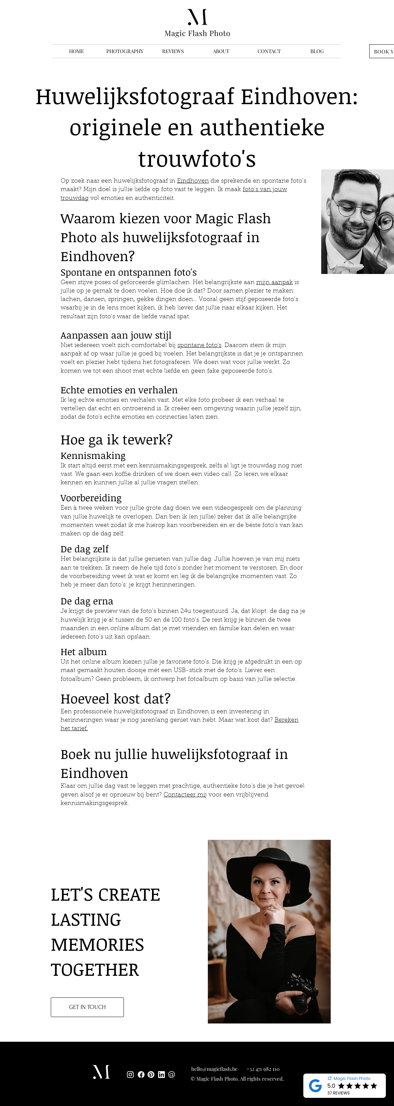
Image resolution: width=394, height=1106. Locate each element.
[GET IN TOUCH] (87, 1007)
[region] (272, 932)
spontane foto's (199, 346)
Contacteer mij (185, 795)
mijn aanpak (274, 283)
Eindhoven (193, 181)
